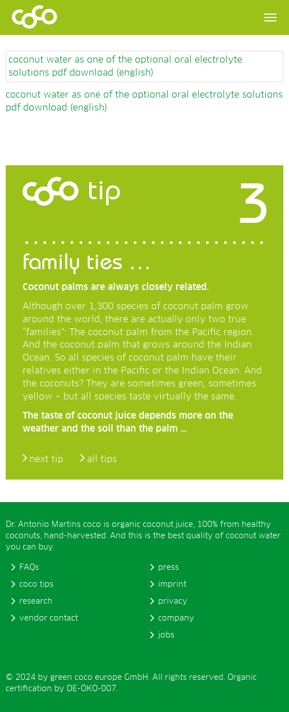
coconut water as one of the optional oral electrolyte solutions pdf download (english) (125, 66)
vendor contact (48, 618)
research (35, 601)
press (168, 568)
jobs (166, 635)
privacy (172, 601)
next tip (46, 459)
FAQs (29, 568)
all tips (102, 459)
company (176, 618)
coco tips (36, 584)
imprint (172, 584)
